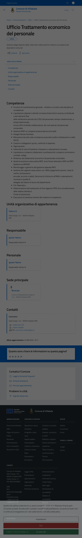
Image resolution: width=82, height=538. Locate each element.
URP (8, 486)
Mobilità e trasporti (49, 439)
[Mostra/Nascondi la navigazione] (4, 10)
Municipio (16, 290)
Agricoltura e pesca (31, 425)
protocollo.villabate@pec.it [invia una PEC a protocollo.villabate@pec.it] (25, 330)
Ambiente (27, 429)
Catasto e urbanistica (31, 446)
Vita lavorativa (47, 460)
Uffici (8, 429)
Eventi (62, 450)
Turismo (45, 456)
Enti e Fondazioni (13, 446)
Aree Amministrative (14, 425)
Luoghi (62, 446)
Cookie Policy (47, 482)
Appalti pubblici (29, 439)
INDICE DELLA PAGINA (41, 61)
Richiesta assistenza (31, 489)
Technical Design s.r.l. (21, 531)
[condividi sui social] (12, 53)
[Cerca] (72, 10)
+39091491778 (16, 325)
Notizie (62, 425)
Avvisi (62, 432)
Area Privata (11, 518)
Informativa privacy (49, 478)
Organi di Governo (13, 432)
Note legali (46, 485)
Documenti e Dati (13, 449)
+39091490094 (16, 327)
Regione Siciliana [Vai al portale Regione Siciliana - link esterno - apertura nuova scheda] (12, 3)
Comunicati (64, 429)
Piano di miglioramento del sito (48, 506)
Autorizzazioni (29, 442)
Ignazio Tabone (15, 237)
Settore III (13, 211)
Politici (9, 436)
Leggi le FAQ (28, 471)
